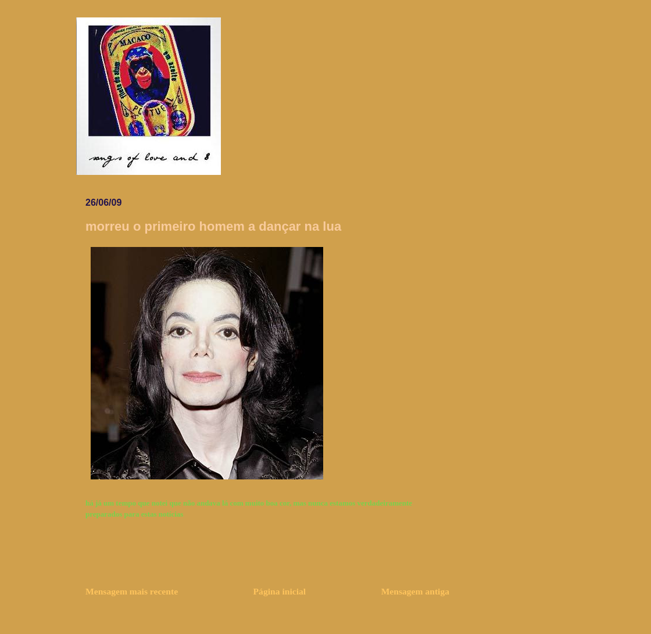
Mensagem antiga (415, 591)
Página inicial (279, 591)
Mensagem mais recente (131, 591)
